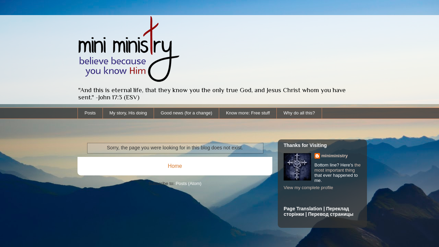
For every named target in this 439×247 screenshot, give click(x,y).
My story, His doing (128, 112)
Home (175, 166)
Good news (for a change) (186, 112)
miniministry (334, 155)
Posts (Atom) (188, 183)
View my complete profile (308, 187)
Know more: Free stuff (248, 112)
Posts (90, 112)
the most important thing (338, 167)
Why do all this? (299, 112)
